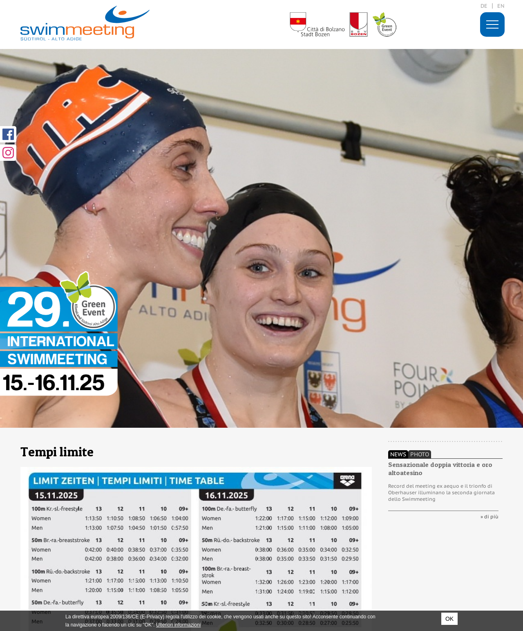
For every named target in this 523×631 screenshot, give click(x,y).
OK (449, 618)
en (501, 5)
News (398, 454)
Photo (419, 454)
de (484, 5)
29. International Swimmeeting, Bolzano (85, 23)
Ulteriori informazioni (178, 625)
